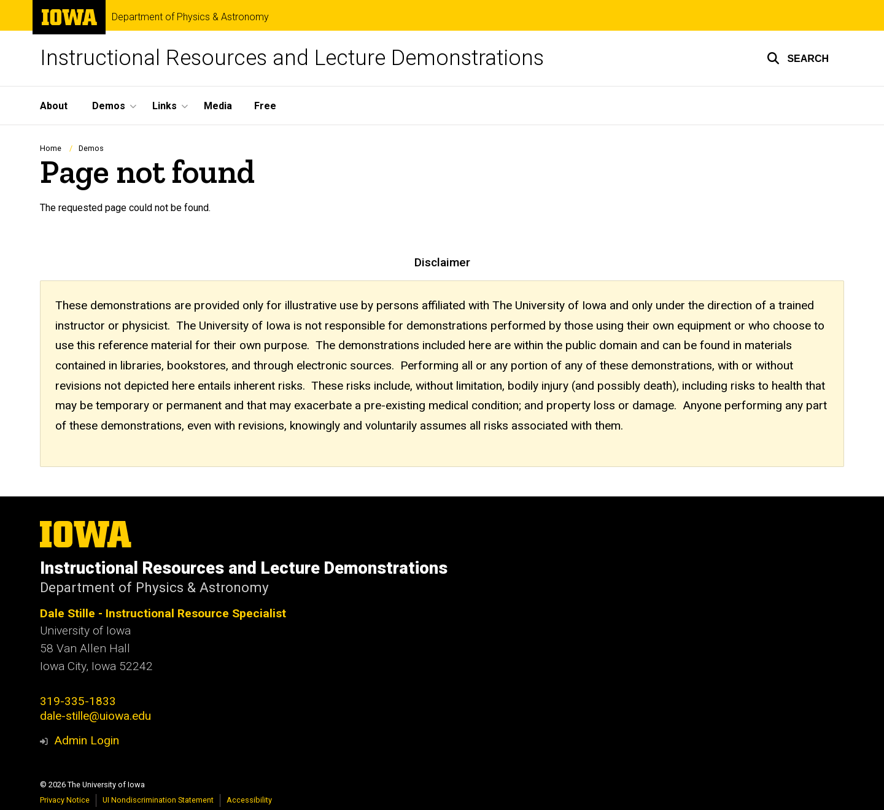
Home (50, 148)
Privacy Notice (65, 799)
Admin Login (86, 740)
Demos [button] (108, 106)
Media (218, 106)
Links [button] (164, 106)
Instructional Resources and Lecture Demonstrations (292, 58)
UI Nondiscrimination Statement (158, 799)
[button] (797, 58)
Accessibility (249, 799)
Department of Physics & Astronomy (190, 17)
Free (265, 106)
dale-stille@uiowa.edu (95, 716)
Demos (91, 148)
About (54, 106)
